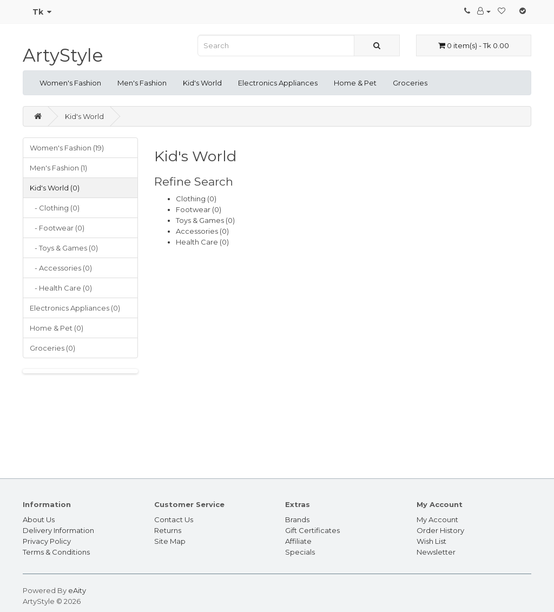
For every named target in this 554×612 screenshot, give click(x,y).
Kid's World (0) (55, 187)
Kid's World (202, 82)
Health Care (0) (202, 242)
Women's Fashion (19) (67, 147)
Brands (297, 519)
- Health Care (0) (61, 288)
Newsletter (436, 552)
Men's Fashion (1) (58, 167)
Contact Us (173, 519)
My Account (437, 519)
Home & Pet (355, 82)
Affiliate (298, 541)
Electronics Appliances (278, 82)
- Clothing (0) (55, 207)
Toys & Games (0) (205, 220)
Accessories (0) (202, 231)
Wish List (431, 541)
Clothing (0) (196, 198)
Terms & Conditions (56, 552)
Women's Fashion (70, 82)
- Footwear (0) (57, 227)
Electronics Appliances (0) (75, 308)
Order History (440, 530)
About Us (39, 519)
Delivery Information (58, 530)
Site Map (170, 541)
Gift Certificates (312, 530)
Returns (167, 530)
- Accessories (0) (61, 268)
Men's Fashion (142, 82)
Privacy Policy (47, 541)
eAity (77, 590)
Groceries (410, 82)
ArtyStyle (63, 55)
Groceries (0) (52, 348)
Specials (300, 552)
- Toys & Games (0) (64, 248)
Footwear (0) (198, 209)
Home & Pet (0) (56, 328)
